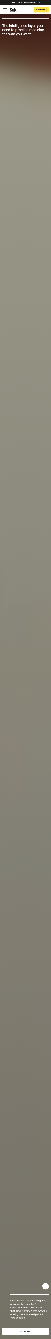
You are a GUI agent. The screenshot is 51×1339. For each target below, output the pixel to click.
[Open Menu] (5, 9)
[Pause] (45, 1286)
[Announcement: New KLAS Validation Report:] (25, 2)
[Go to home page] (13, 10)
